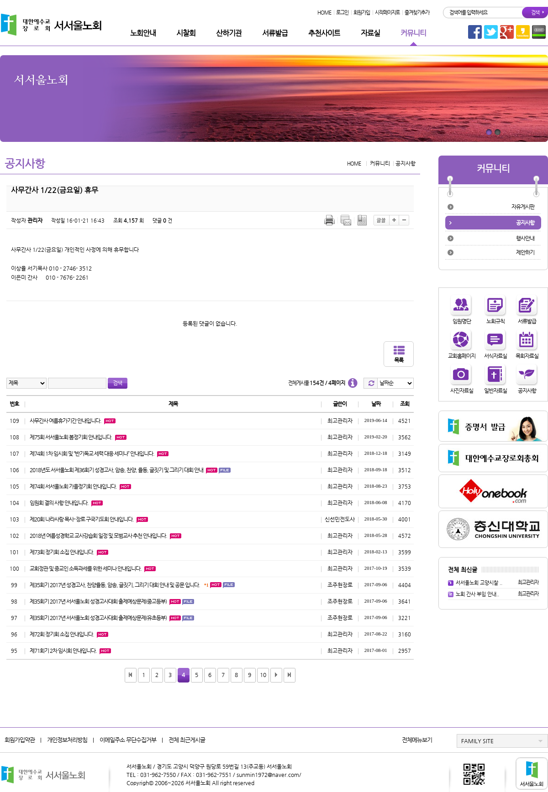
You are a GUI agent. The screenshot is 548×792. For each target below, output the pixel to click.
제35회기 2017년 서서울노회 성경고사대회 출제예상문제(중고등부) (98, 601)
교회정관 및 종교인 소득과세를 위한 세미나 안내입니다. (86, 568)
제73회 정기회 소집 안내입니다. (62, 552)
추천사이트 (324, 33)
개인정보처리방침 (67, 739)
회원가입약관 (20, 739)
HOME (324, 13)
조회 (404, 404)
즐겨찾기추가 (417, 13)
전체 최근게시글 (187, 739)
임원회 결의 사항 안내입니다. (59, 503)
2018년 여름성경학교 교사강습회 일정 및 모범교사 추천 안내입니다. (98, 535)
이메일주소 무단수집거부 (128, 739)
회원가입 (361, 13)
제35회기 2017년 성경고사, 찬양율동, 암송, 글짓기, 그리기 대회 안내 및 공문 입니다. (115, 585)
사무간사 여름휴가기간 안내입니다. (65, 420)
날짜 (375, 404)
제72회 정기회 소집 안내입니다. (62, 634)
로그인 (342, 13)
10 (263, 675)
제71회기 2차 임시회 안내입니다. (63, 650)
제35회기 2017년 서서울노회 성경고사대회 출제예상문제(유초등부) (98, 618)
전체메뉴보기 (417, 739)
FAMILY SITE (477, 741)
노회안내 (143, 33)
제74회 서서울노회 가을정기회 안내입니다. (73, 486)
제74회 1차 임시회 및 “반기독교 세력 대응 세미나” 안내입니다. (92, 453)
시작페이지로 (387, 13)
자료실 (370, 33)
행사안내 (525, 238)
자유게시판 (522, 206)
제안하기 (525, 252)
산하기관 (229, 33)
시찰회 (185, 33)
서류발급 (275, 33)
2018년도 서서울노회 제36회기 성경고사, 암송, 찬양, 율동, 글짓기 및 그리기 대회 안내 (116, 470)
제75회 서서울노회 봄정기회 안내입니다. (71, 437)
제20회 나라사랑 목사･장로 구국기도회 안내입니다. (82, 519)
